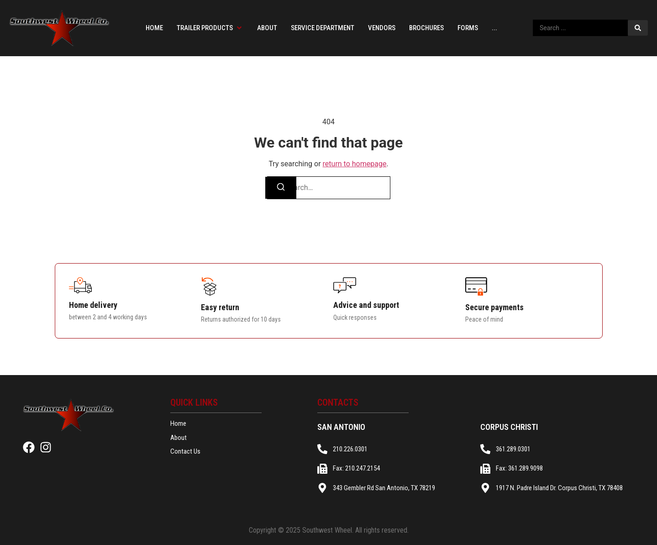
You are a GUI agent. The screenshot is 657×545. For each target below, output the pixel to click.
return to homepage (355, 163)
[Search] (280, 188)
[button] (210, 28)
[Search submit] (638, 28)
